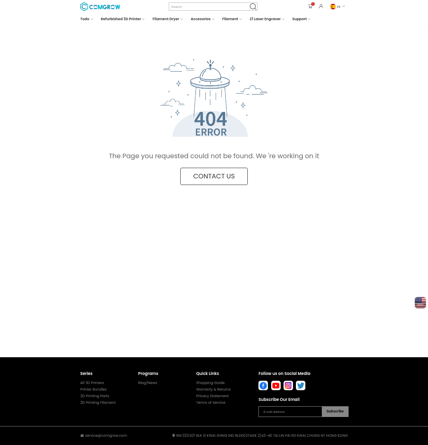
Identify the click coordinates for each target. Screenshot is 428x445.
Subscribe (335, 411)
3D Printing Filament (98, 402)
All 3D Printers (92, 383)
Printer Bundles (93, 389)
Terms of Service (211, 402)
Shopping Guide (210, 383)
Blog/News (147, 383)
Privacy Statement (212, 396)
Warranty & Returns (213, 389)
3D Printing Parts (94, 396)
